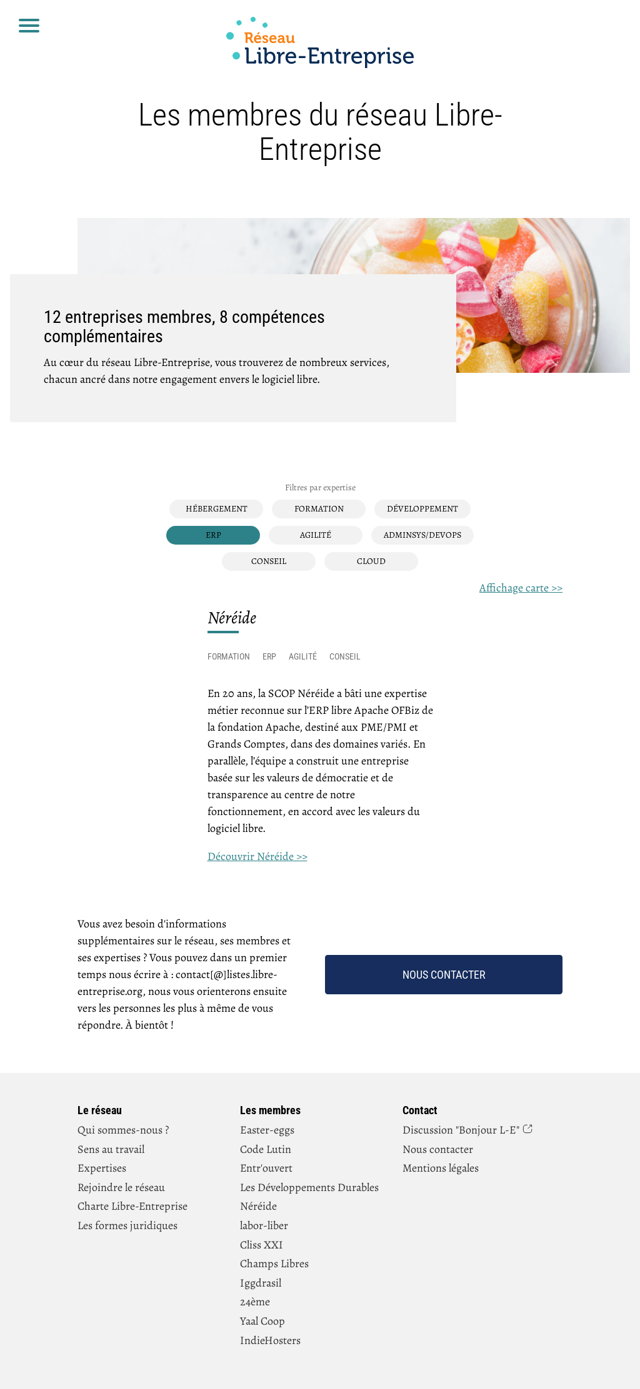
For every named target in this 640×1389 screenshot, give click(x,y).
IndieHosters (270, 1340)
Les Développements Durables (309, 1187)
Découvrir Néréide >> (258, 856)
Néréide (258, 1206)
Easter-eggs (267, 1129)
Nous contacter (444, 974)
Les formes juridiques (128, 1225)
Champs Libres (274, 1263)
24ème (255, 1301)
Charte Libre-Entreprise (133, 1206)
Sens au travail (111, 1149)
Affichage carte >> (520, 587)
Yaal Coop (262, 1320)
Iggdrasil (260, 1282)
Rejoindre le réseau (121, 1187)
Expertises (102, 1167)
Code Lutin (265, 1149)
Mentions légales (440, 1167)
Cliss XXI (261, 1244)
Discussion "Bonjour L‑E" (460, 1129)
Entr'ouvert (266, 1167)
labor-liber (264, 1225)
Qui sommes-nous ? (123, 1129)
